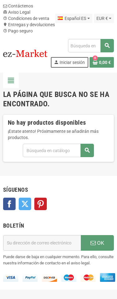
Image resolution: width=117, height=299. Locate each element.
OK (97, 243)
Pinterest (40, 204)
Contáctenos (18, 5)
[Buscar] (91, 45)
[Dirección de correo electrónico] (42, 243)
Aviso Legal (16, 12)
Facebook (9, 204)
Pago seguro (18, 30)
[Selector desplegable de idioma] (73, 18)
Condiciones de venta (26, 18)
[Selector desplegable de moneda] (104, 18)
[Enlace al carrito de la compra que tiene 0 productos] (102, 62)
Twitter (25, 204)
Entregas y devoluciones (29, 24)
